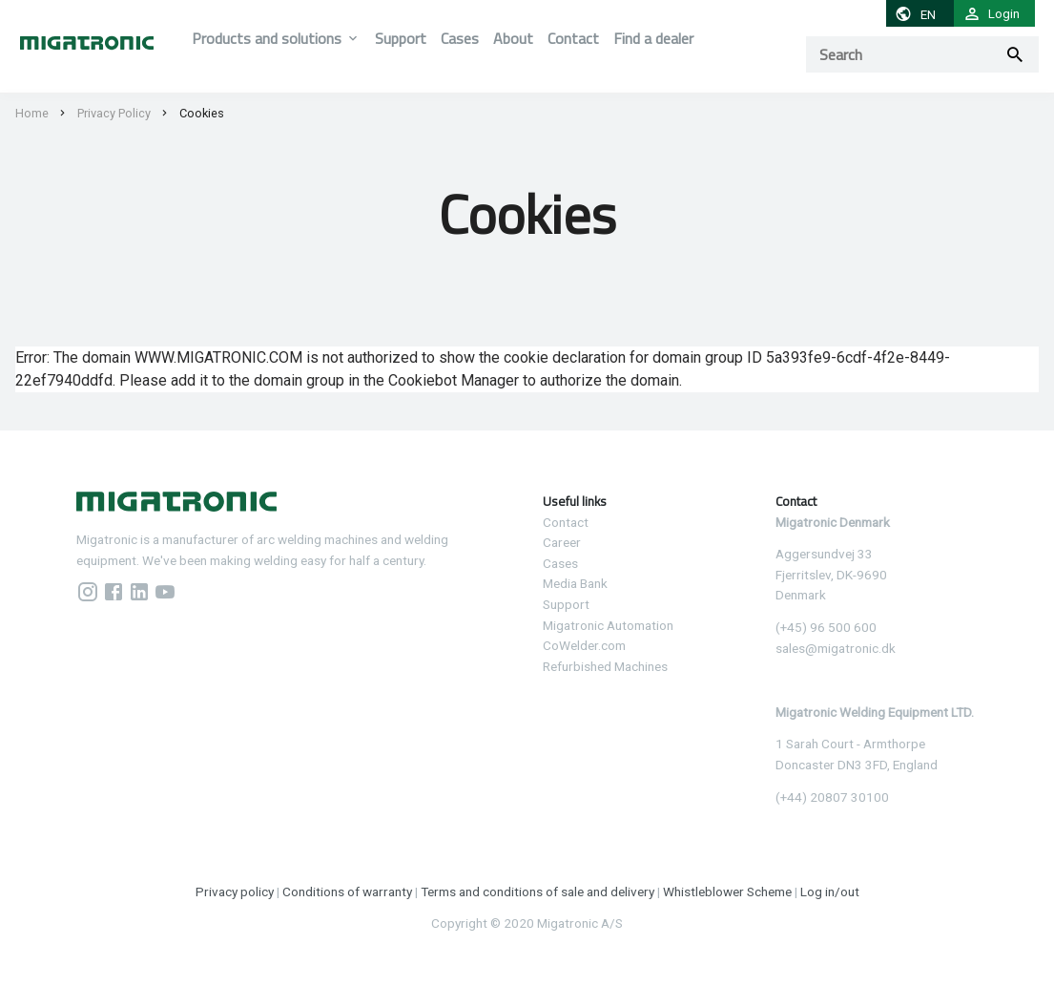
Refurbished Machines (605, 666)
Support (400, 38)
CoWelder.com (584, 645)
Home (32, 113)
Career (562, 542)
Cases (460, 38)
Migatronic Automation (608, 625)
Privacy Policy (114, 113)
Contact (573, 38)
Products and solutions (266, 38)
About (513, 38)
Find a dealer (653, 38)
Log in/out (829, 891)
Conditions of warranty (347, 891)
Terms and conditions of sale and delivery (537, 891)
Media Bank (575, 583)
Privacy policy (235, 891)
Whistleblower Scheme (727, 891)
